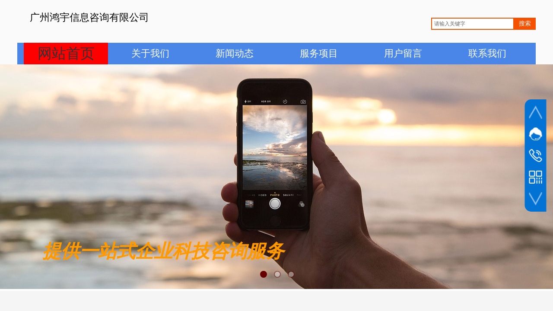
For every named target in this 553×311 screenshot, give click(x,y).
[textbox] (472, 24)
